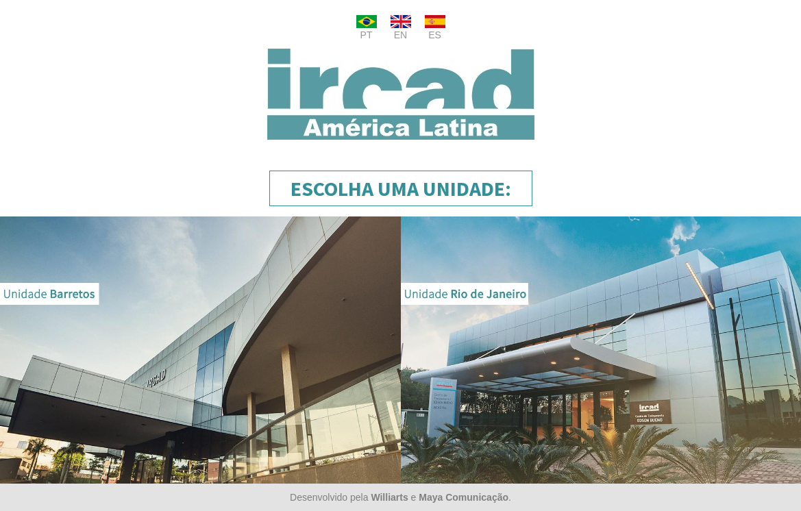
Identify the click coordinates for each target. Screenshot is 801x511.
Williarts (389, 497)
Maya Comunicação (463, 497)
